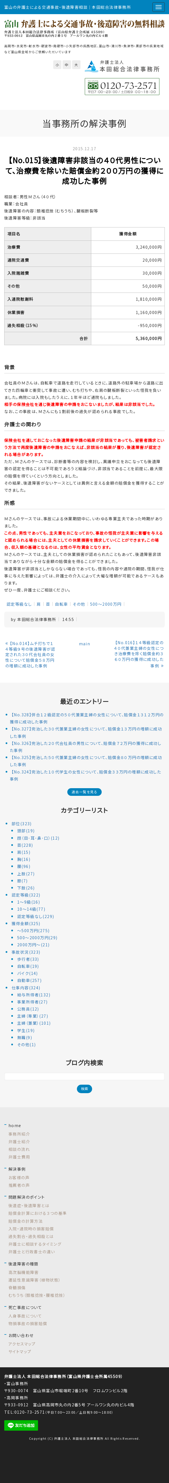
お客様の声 (19, 1177)
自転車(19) (28, 966)
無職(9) (24, 1037)
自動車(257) (29, 980)
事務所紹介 (19, 1134)
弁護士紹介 (19, 1141)
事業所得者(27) (32, 1002)
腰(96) (23, 866)
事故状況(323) (26, 952)
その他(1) (26, 1044)
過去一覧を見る (84, 791)
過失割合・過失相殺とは (31, 1236)
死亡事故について (25, 1307)
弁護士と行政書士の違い (31, 1251)
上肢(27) (26, 873)
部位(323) (22, 823)
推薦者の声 (19, 1185)
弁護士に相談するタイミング (34, 1244)
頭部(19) (26, 830)
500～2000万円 (106, 604)
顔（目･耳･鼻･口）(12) (38, 838)
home (14, 1125)
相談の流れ (19, 1149)
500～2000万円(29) (37, 937)
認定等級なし (19, 604)
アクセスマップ (22, 1344)
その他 (79, 604)
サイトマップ (19, 1351)
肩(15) (23, 852)
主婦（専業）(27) (32, 1016)
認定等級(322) (26, 895)
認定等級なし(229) (35, 916)
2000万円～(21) (33, 944)
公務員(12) (28, 1009)
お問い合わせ (21, 1335)
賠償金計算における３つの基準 (37, 1213)
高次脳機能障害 (23, 1272)
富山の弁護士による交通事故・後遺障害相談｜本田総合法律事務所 (67, 7)
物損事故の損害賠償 (27, 1323)
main (84, 643)
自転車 (61, 604)
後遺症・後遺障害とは (28, 1205)
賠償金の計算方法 (25, 1221)
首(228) (25, 845)
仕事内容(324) (26, 987)
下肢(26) (26, 888)
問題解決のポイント (26, 1197)
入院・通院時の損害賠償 (31, 1228)
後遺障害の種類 (23, 1264)
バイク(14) (27, 973)
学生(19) (26, 1030)
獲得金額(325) (26, 923)
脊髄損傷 (17, 1287)
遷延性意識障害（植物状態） (34, 1280)
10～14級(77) (31, 909)
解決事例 (17, 1169)
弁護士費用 (19, 1157)
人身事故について (25, 1316)
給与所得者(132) (33, 995)
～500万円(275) (33, 930)
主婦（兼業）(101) (34, 1023)
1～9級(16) (28, 902)
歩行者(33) (28, 959)
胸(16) (23, 859)
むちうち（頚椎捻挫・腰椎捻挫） (37, 1295)
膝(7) (22, 881)
